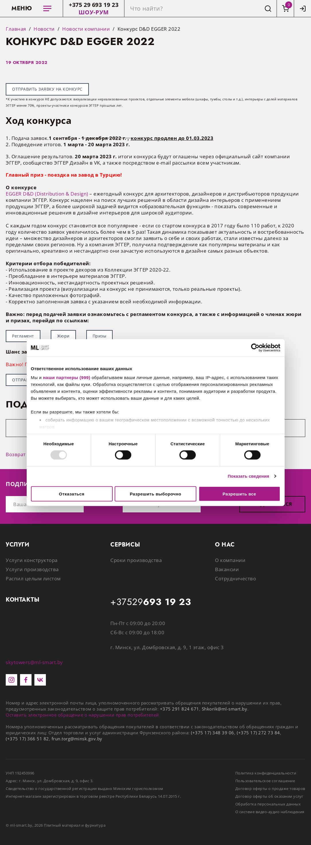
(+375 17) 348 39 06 (212, 732)
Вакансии (227, 569)
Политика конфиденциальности (265, 773)
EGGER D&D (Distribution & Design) (47, 193)
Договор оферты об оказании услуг (269, 796)
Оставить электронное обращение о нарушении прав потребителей (82, 715)
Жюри (63, 336)
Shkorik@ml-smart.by (224, 709)
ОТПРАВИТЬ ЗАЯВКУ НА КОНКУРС (47, 89)
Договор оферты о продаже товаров (270, 788)
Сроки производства (136, 560)
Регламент (23, 336)
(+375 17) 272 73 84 (258, 732)
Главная (16, 29)
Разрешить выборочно (155, 493)
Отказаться (72, 493)
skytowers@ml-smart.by (34, 662)
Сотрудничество (235, 578)
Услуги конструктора (32, 560)
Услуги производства (32, 569)
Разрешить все (239, 493)
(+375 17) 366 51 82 (27, 738)
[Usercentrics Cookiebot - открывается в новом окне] (255, 347)
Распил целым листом (33, 578)
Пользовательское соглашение (265, 780)
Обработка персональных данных (268, 804)
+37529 (150, 602)
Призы (100, 336)
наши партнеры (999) (66, 377)
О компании (230, 560)
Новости (44, 29)
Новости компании (86, 29)
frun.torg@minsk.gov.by (77, 738)
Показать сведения (248, 476)
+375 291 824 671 (179, 709)
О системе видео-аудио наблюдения (269, 811)
